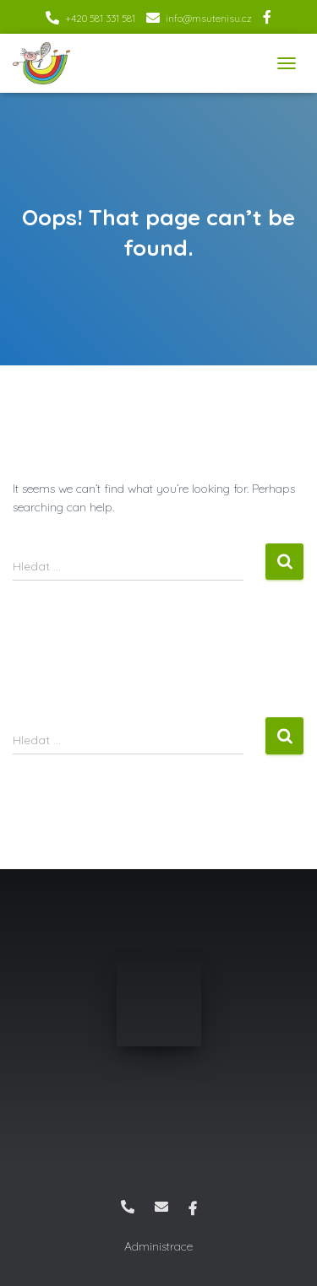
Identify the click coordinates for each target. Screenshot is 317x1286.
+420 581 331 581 (100, 18)
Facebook (267, 19)
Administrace (158, 1246)
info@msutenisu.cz (209, 18)
